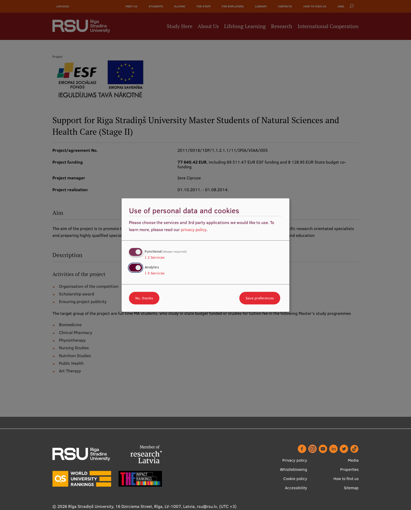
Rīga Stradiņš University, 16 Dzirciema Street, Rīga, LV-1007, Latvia (131, 506)
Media (353, 460)
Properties (349, 469)
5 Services (155, 273)
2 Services (155, 257)
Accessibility (296, 488)
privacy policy (194, 229)
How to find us (346, 478)
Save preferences (260, 298)
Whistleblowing (293, 469)
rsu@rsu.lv (207, 506)
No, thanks (144, 298)
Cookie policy (295, 478)
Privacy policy (294, 460)
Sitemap (351, 488)
